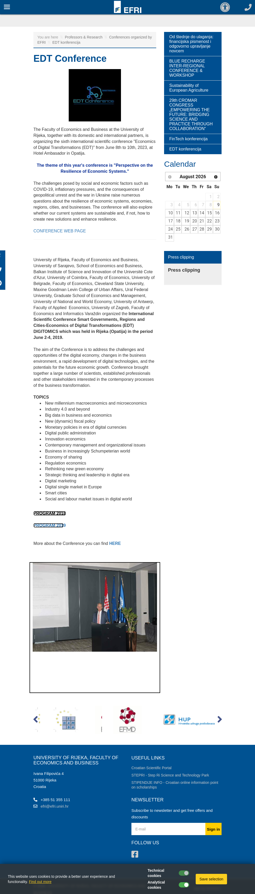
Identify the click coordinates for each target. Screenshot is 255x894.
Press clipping (181, 257)
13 (194, 212)
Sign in (213, 829)
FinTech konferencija (188, 139)
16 (217, 212)
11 (178, 212)
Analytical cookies (156, 885)
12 (186, 212)
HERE (115, 543)
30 (217, 229)
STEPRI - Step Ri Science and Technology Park (170, 775)
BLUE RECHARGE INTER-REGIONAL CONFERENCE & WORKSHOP (187, 68)
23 (217, 221)
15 (209, 212)
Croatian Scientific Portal (151, 768)
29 (209, 229)
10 (170, 212)
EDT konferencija (66, 42)
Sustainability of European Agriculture (188, 87)
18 (178, 221)
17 (170, 221)
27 (194, 229)
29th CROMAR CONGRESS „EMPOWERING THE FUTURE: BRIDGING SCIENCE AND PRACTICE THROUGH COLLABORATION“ (191, 114)
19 (186, 221)
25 (178, 229)
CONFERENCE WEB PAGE (59, 231)
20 (194, 221)
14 (202, 212)
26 (186, 229)
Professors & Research (84, 37)
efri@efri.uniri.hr (55, 806)
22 (209, 221)
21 (202, 221)
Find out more (40, 882)
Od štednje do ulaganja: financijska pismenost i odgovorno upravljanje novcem (191, 44)
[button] (35, 720)
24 (170, 229)
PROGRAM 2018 (49, 513)
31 (170, 237)
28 (202, 229)
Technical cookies (156, 873)
